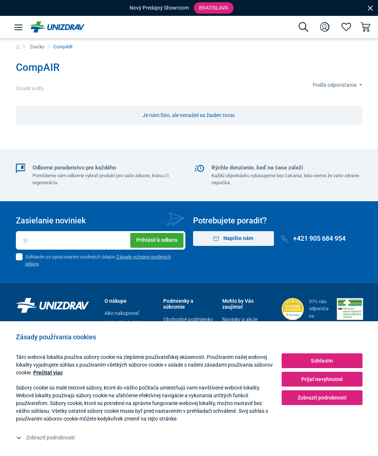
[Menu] (18, 27)
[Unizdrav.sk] (57, 26)
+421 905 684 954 (314, 238)
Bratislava (213, 8)
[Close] (370, 7)
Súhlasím (322, 361)
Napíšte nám (233, 238)
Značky (37, 46)
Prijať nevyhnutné (322, 379)
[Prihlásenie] (325, 27)
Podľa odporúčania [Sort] (335, 85)
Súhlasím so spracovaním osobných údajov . (98, 260)
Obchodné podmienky (188, 319)
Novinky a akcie (240, 319)
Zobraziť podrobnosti (45, 437)
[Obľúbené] (346, 27)
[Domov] (18, 46)
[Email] (100, 240)
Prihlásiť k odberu (157, 240)
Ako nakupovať (121, 313)
